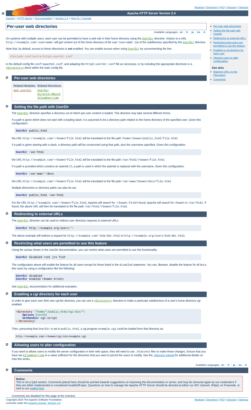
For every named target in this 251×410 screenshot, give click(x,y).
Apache (10, 18)
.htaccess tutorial (164, 355)
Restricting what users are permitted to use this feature (229, 44)
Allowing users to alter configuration (225, 59)
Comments (219, 79)
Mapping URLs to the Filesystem (225, 73)
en (181, 32)
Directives (211, 7)
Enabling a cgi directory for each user (45, 294)
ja (192, 32)
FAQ (222, 7)
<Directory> (15, 68)
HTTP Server (24, 18)
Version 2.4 (61, 18)
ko (198, 32)
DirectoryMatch (49, 94)
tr (204, 32)
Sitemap (243, 7)
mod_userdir (23, 90)
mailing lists (37, 388)
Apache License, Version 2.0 (44, 403)
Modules (199, 7)
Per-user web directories (227, 26)
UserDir (148, 38)
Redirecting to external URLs (229, 38)
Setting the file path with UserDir (41, 107)
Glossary (232, 7)
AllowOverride (48, 98)
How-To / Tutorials (81, 18)
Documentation (43, 18)
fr (187, 32)
